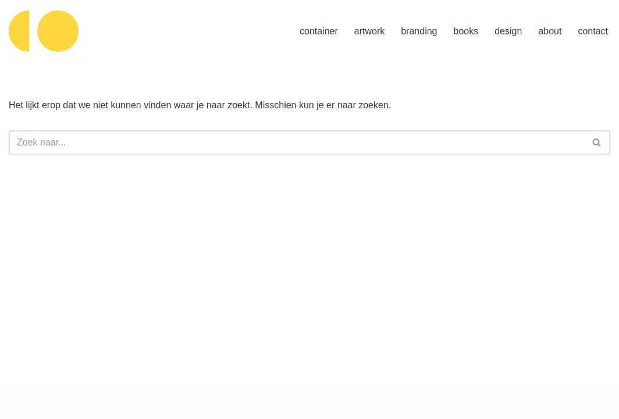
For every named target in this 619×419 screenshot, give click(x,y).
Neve (19, 404)
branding (419, 31)
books (466, 31)
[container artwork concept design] (44, 31)
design (508, 31)
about (549, 31)
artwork (369, 31)
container (319, 31)
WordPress (157, 404)
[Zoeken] (296, 142)
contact (593, 31)
